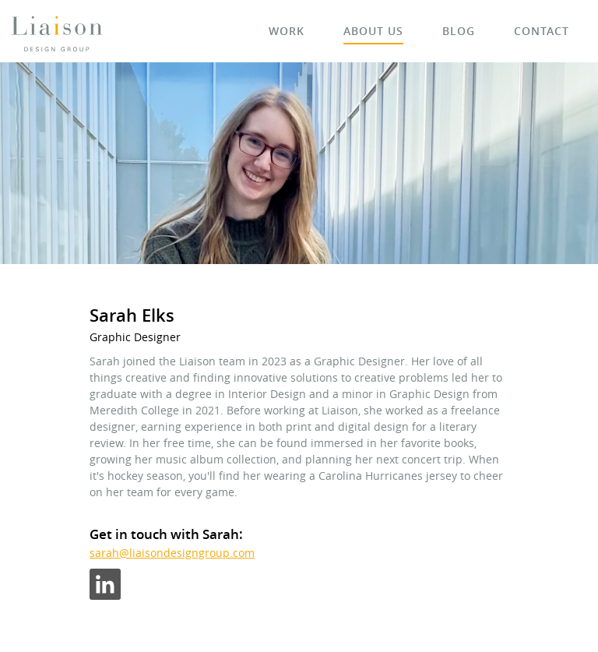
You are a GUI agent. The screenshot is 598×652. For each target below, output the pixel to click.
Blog (458, 30)
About (373, 30)
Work (286, 30)
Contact (541, 30)
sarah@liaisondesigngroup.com (172, 552)
